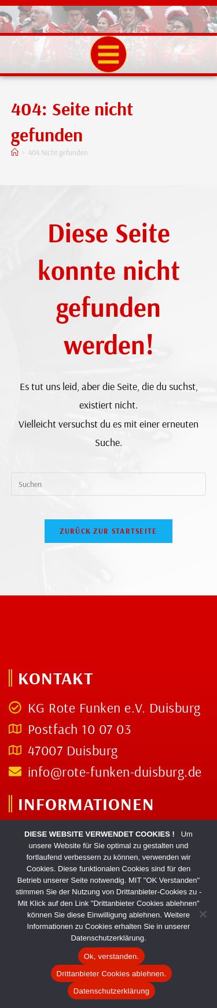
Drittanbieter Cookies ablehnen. (112, 973)
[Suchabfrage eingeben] (109, 484)
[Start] (15, 152)
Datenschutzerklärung (111, 991)
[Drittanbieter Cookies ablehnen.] (202, 914)
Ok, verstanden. (111, 956)
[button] (108, 54)
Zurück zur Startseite (108, 530)
